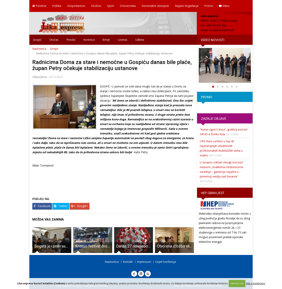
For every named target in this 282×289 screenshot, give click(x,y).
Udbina (139, 39)
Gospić (37, 39)
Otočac (54, 39)
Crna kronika (128, 6)
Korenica (89, 39)
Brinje (106, 39)
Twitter (61, 206)
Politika (56, 6)
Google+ (79, 206)
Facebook (42, 206)
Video (224, 6)
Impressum (144, 262)
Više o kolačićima (255, 283)
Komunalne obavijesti (155, 6)
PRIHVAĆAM (237, 283)
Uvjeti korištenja (165, 262)
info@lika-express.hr (221, 30)
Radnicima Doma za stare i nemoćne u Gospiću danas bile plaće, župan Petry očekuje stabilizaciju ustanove (112, 65)
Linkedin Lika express (141, 274)
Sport (110, 6)
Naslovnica (39, 48)
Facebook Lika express (134, 274)
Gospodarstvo (76, 6)
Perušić (71, 39)
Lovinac (122, 39)
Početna (39, 6)
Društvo (96, 6)
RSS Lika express (148, 274)
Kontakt (128, 262)
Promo (208, 6)
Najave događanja (186, 6)
